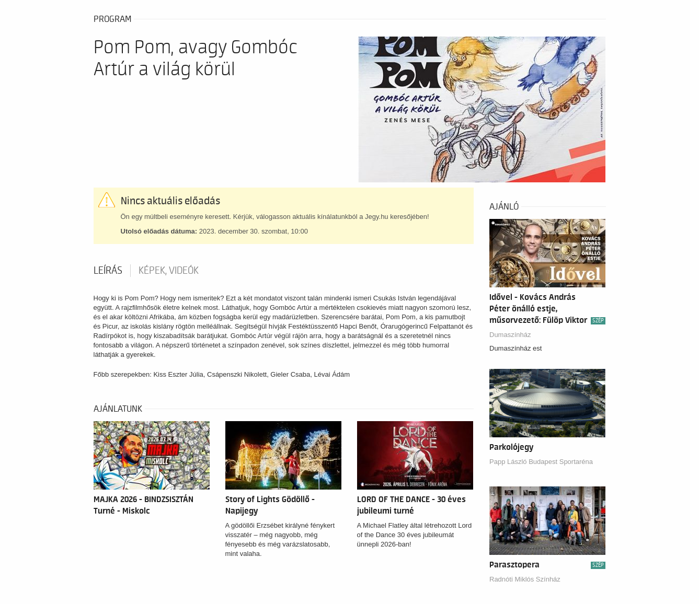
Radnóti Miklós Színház (524, 579)
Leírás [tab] (108, 270)
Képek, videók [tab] (169, 270)
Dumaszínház (510, 335)
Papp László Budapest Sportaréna (541, 462)
